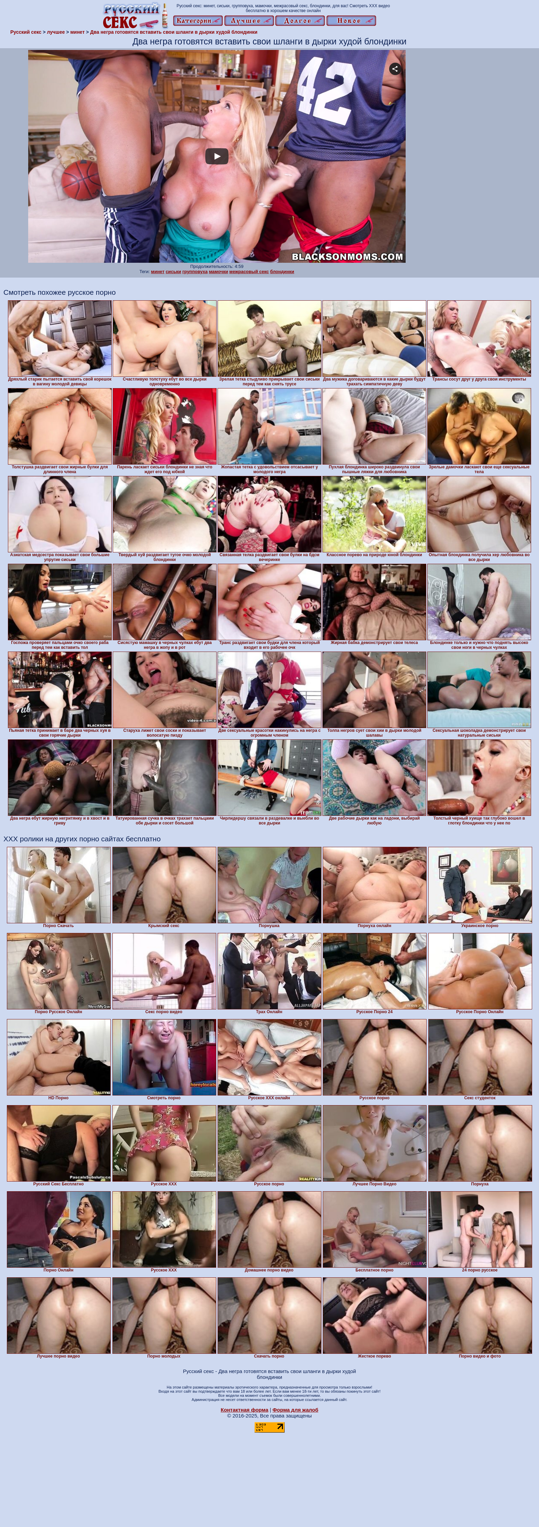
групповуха (195, 271)
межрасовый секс (249, 271)
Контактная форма (244, 1410)
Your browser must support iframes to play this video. (217, 156)
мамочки (218, 271)
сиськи (173, 271)
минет (157, 271)
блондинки (282, 271)
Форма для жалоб (295, 1410)
